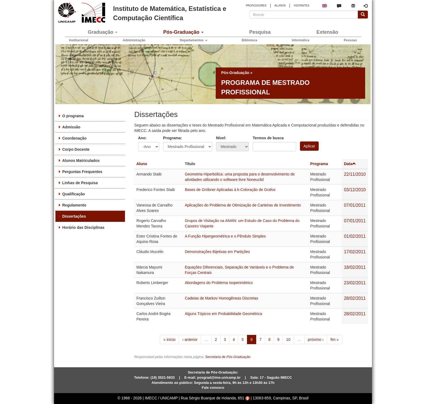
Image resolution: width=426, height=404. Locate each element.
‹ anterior (190, 339)
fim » (334, 339)
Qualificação (73, 194)
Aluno (141, 164)
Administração (134, 40)
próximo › (316, 339)
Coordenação (74, 138)
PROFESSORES (256, 5)
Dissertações (74, 216)
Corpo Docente (75, 149)
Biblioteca (249, 40)
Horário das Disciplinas (83, 227)
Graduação (102, 32)
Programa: (172, 138)
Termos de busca (268, 138)
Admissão (71, 127)
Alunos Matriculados (81, 160)
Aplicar (309, 146)
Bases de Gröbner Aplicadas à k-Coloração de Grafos (230, 189)
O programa (73, 116)
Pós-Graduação (183, 32)
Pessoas (350, 40)
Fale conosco (213, 388)
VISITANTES (301, 5)
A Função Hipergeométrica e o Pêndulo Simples (225, 236)
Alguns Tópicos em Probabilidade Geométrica (223, 314)
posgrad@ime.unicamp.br (219, 377)
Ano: (142, 138)
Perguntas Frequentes (82, 171)
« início (169, 339)
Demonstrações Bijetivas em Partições (217, 251)
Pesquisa (260, 32)
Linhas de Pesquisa (80, 183)
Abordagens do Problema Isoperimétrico (219, 282)
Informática (300, 40)
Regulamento (74, 205)
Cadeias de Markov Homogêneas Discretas (221, 298)
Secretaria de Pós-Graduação (227, 357)
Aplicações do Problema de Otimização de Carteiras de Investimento (243, 205)
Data (350, 164)
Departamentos (193, 40)
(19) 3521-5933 (163, 377)
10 (288, 339)
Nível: (221, 138)
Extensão (327, 32)
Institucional (78, 40)
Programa (319, 164)
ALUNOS (280, 5)
